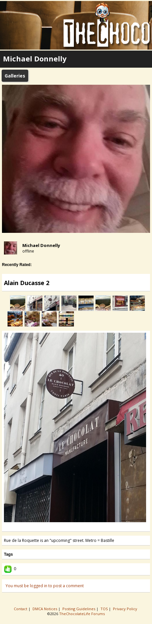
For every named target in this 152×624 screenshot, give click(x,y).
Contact (21, 608)
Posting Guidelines (79, 608)
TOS (104, 608)
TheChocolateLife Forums (82, 613)
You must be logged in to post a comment (45, 586)
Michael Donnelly (41, 245)
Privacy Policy (125, 608)
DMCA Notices (45, 608)
